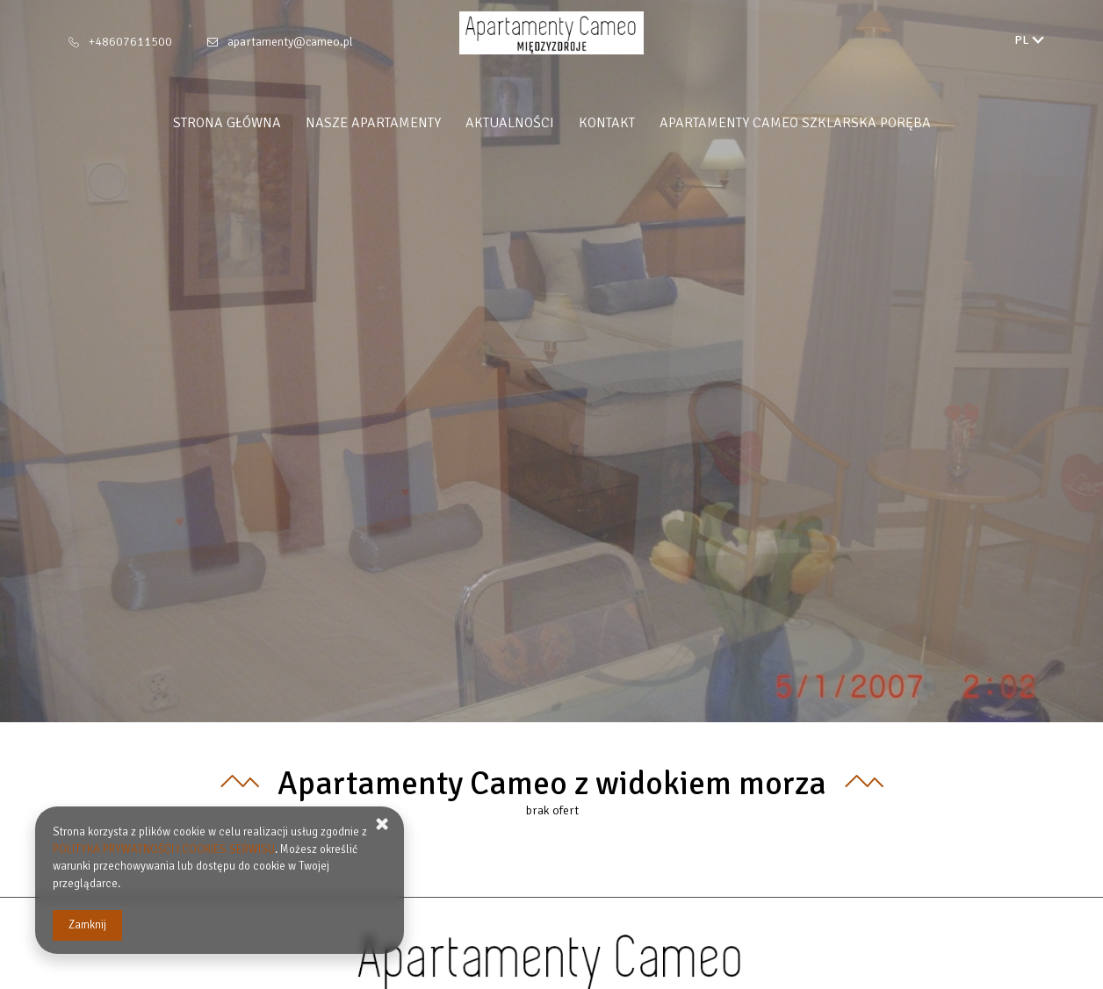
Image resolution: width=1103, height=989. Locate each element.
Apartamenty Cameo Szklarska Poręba (795, 123)
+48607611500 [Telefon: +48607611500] (130, 41)
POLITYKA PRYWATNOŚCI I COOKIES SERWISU (164, 849)
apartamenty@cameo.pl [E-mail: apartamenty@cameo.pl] (290, 41)
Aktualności (509, 123)
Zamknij (87, 925)
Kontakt (607, 123)
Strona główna (227, 123)
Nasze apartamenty (373, 123)
